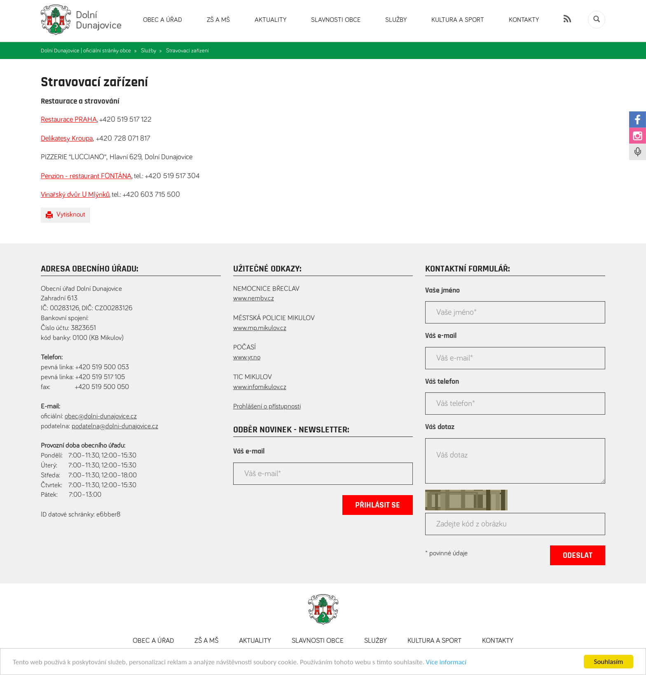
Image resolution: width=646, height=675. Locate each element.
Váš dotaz (439, 427)
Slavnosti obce (335, 20)
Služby (396, 20)
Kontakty (524, 20)
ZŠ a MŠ (218, 20)
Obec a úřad (162, 20)
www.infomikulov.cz (259, 387)
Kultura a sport (457, 20)
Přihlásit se (377, 505)
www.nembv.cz (253, 298)
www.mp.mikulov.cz (259, 328)
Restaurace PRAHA (69, 119)
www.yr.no (246, 357)
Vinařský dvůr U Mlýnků (75, 194)
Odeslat (577, 555)
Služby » (151, 51)
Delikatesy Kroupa (67, 138)
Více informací (446, 664)
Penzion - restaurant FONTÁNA (86, 176)
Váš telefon (442, 381)
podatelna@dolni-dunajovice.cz (115, 426)
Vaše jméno (442, 290)
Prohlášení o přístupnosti (267, 406)
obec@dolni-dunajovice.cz (101, 416)
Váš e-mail (248, 451)
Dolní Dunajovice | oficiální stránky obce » (89, 51)
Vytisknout (65, 215)
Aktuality (270, 20)
